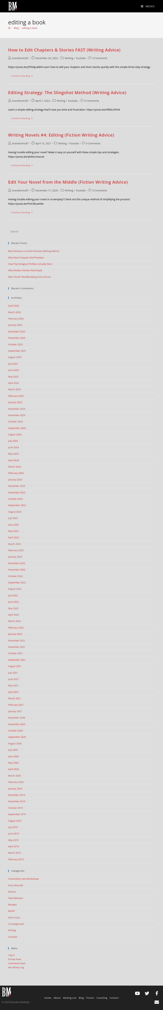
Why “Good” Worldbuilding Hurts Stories (29, 276)
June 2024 (13, 447)
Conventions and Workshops (23, 878)
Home (47, 997)
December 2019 (16, 795)
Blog (81, 997)
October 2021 (15, 653)
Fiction (90, 997)
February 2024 (16, 473)
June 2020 (13, 756)
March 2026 (14, 312)
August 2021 (14, 666)
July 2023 (13, 518)
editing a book (29, 28)
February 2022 (16, 627)
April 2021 (13, 692)
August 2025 (14, 357)
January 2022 (15, 634)
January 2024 (15, 479)
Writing (69, 58)
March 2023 (14, 544)
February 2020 (16, 782)
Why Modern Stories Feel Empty (25, 270)
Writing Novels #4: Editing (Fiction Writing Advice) (61, 135)
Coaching (102, 997)
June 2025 (13, 370)
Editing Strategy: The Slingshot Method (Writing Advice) (67, 92)
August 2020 (14, 743)
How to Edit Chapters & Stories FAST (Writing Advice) (64, 50)
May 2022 (13, 608)
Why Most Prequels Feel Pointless (26, 257)
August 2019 (14, 820)
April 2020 (13, 769)
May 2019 (13, 840)
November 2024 (16, 415)
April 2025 (13, 383)
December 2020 (16, 717)
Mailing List (69, 997)
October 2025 (15, 344)
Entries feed (14, 959)
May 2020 (13, 762)
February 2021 (16, 704)
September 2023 (17, 505)
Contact (114, 997)
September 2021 (17, 659)
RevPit (11, 911)
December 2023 (16, 485)
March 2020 (14, 775)
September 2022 (17, 582)
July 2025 (13, 363)
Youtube (81, 58)
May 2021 (13, 685)
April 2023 (13, 537)
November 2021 (16, 646)
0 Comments (99, 58)
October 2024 (15, 421)
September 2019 (17, 814)
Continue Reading (23, 75)
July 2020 (13, 749)
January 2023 (15, 556)
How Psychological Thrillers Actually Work (30, 264)
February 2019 (16, 859)
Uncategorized (16, 923)
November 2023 (16, 492)
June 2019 (13, 833)
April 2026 (13, 305)
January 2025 (15, 402)
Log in (11, 955)
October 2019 (15, 807)
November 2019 (16, 801)
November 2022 (16, 569)
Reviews (12, 904)
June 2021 (13, 679)
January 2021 (15, 711)
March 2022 (14, 621)
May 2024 (13, 453)
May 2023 (13, 531)
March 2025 (14, 389)
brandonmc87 (20, 58)
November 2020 (16, 724)
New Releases (15, 898)
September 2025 (17, 350)
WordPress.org (16, 967)
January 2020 (15, 788)
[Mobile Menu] (148, 6)
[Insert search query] (81, 231)
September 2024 (17, 428)
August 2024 (14, 434)
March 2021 (14, 698)
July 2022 (13, 595)
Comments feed (16, 963)
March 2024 (14, 466)
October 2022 (15, 576)
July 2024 (13, 440)
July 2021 (13, 672)
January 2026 (15, 325)
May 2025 (13, 376)
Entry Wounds (15, 885)
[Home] (9, 28)
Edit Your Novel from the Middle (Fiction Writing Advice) (68, 182)
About (57, 997)
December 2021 (16, 640)
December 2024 (16, 408)
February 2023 (16, 550)
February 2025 (16, 395)
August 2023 (14, 511)
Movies (12, 891)
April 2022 (13, 614)
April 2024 (13, 460)
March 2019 (14, 852)
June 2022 (13, 601)
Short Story (14, 917)
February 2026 (16, 318)
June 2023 (13, 524)
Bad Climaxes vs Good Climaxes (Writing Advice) (33, 251)
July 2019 (13, 827)
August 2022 (14, 588)
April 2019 (13, 846)
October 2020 (15, 730)
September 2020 (17, 736)
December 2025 (16, 331)
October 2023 (15, 498)
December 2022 (16, 563)
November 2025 (16, 337)
